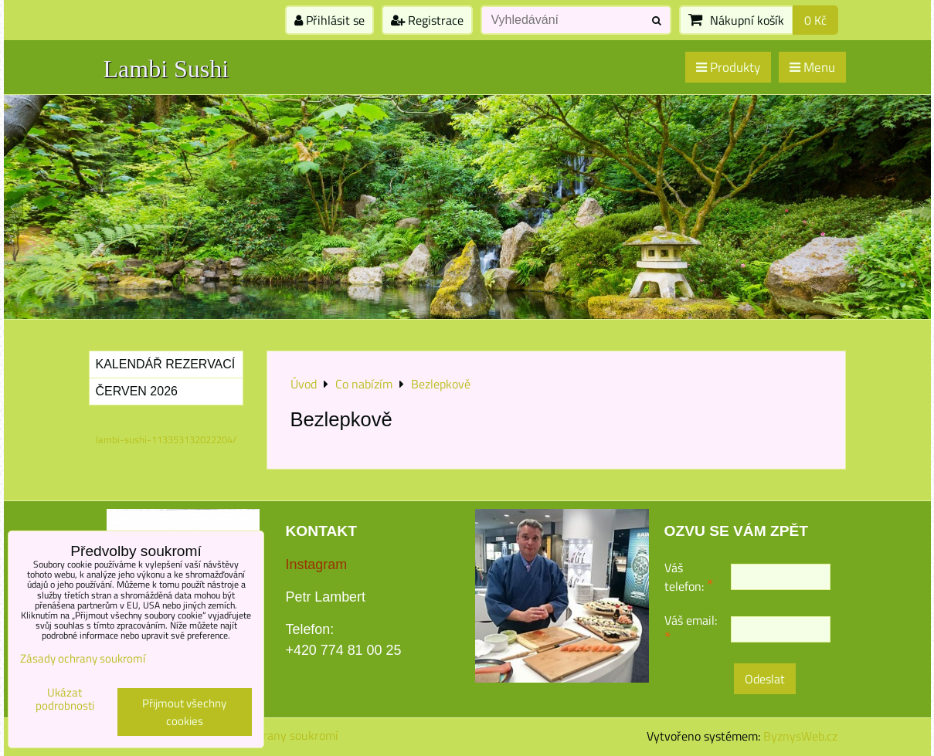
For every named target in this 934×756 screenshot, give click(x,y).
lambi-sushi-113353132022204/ (166, 439)
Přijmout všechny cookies (184, 712)
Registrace (427, 20)
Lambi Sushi (166, 69)
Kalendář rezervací (166, 364)
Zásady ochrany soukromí (271, 735)
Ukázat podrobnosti (65, 699)
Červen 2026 (137, 391)
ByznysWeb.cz (800, 736)
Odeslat (765, 679)
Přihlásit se (329, 20)
